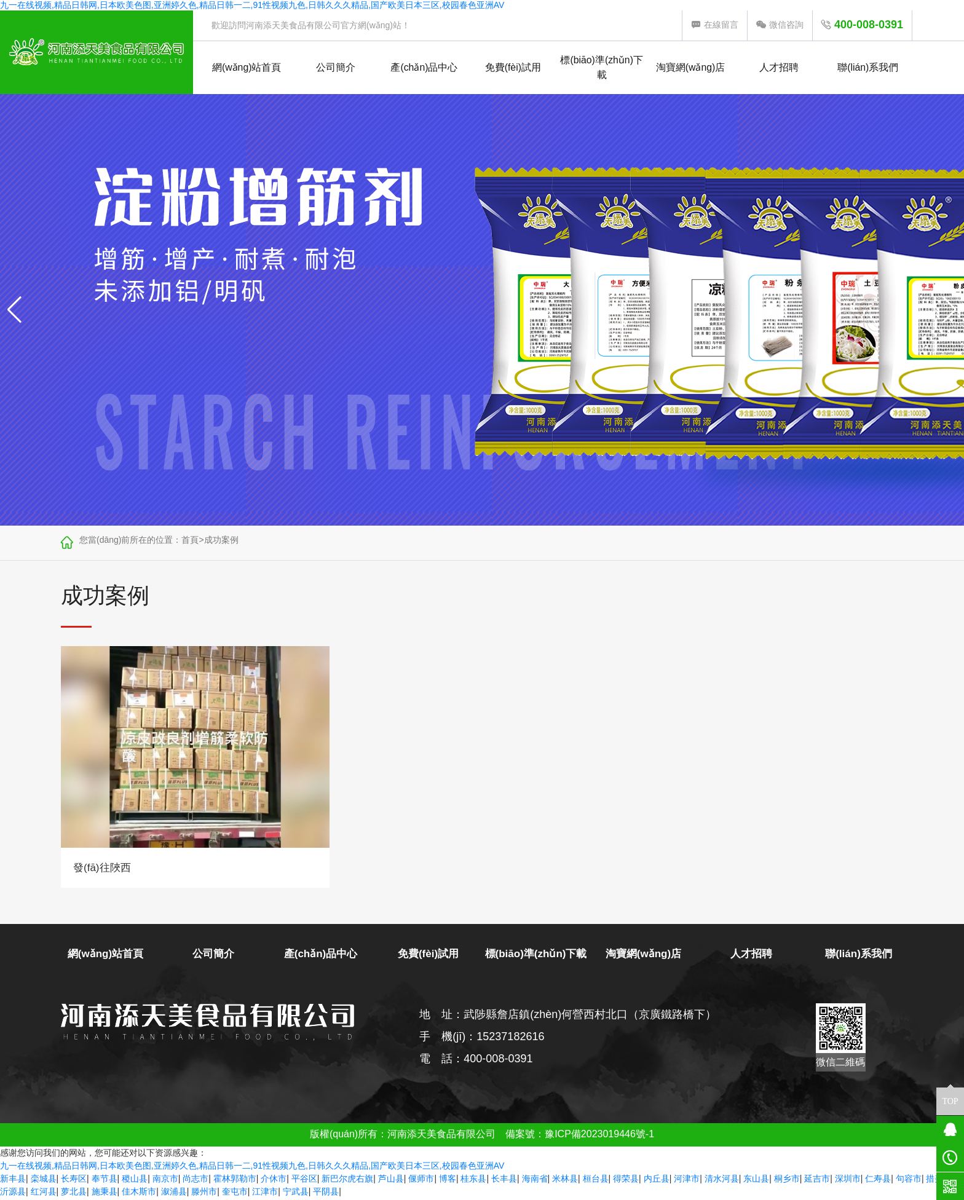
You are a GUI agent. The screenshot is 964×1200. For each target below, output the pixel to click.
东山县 (756, 1180)
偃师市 (421, 1180)
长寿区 (74, 1180)
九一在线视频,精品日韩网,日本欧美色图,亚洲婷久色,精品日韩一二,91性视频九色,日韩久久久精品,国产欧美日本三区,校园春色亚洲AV (252, 5)
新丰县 (13, 1180)
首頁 (190, 541)
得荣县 (626, 1180)
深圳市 (848, 1180)
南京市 (165, 1180)
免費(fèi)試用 (513, 68)
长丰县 (504, 1180)
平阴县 (326, 1193)
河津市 (687, 1180)
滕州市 (204, 1193)
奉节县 (104, 1180)
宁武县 (296, 1193)
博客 (447, 1180)
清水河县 (722, 1180)
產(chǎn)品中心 (423, 68)
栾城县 (44, 1180)
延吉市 (817, 1180)
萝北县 (74, 1193)
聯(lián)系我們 (868, 68)
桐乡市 (787, 1180)
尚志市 (195, 1180)
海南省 (535, 1180)
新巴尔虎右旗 (347, 1180)
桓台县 (596, 1180)
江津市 (265, 1193)
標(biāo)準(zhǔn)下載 (601, 68)
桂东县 (473, 1180)
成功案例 (221, 541)
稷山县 (135, 1180)
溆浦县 (174, 1193)
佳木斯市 (139, 1193)
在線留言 (714, 25)
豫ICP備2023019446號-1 (599, 1136)
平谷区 (304, 1180)
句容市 (909, 1180)
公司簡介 (335, 68)
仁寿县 (878, 1180)
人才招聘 (779, 68)
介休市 (273, 1180)
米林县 (565, 1180)
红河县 (44, 1193)
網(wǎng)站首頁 (247, 68)
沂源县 (13, 1193)
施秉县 (104, 1193)
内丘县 (657, 1180)
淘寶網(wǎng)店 (690, 68)
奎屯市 (235, 1193)
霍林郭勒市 (234, 1180)
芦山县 (391, 1180)
